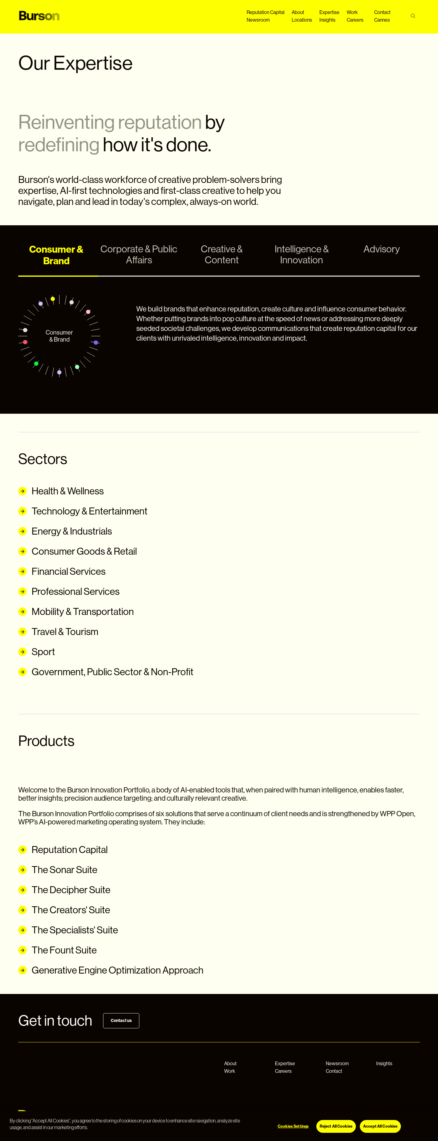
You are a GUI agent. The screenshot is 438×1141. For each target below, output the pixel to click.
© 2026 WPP (140, 1120)
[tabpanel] (219, 336)
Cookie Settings (274, 1120)
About (298, 12)
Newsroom (258, 20)
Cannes (382, 20)
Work (352, 12)
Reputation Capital (265, 12)
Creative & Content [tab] (222, 254)
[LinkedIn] (397, 1118)
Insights (327, 20)
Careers (355, 20)
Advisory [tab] (381, 249)
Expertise (329, 12)
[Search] (413, 16)
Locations (302, 20)
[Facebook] (360, 1118)
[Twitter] (415, 1118)
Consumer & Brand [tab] (56, 255)
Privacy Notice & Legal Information (190, 1120)
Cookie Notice (240, 1120)
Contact (382, 12)
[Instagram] (379, 1118)
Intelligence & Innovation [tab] (302, 254)
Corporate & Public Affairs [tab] (138, 254)
